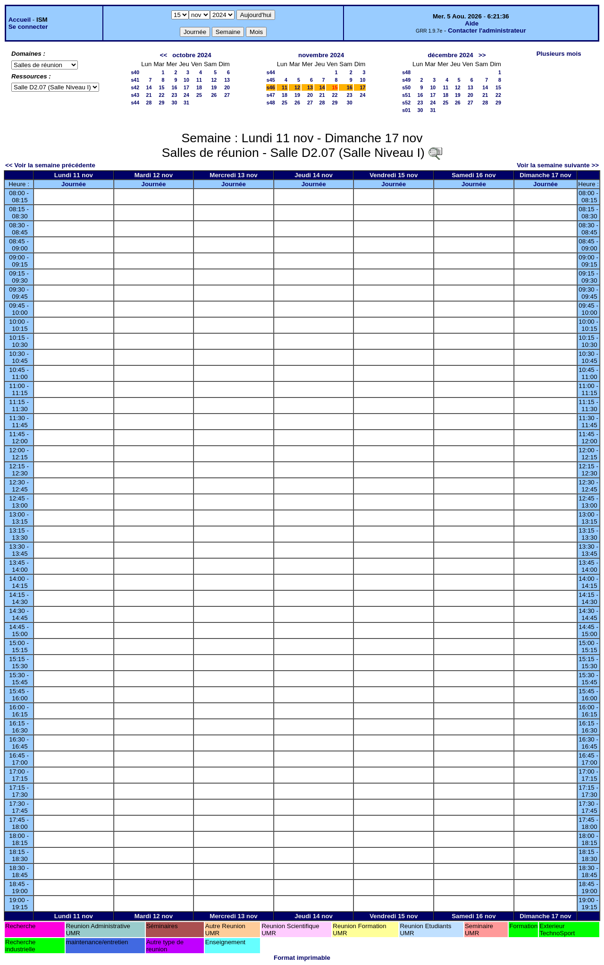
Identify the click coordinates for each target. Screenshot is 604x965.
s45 (271, 80)
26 (214, 95)
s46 (271, 87)
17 (186, 87)
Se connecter (28, 26)
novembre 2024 (321, 55)
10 (186, 80)
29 (162, 102)
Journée (73, 184)
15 (162, 87)
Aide (471, 23)
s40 (135, 72)
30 (174, 102)
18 (199, 87)
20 (227, 87)
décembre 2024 (450, 55)
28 (149, 102)
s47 (271, 95)
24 (186, 95)
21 (149, 95)
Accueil (19, 19)
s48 (271, 102)
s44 (135, 102)
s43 (135, 95)
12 (214, 80)
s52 (406, 102)
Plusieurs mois (559, 53)
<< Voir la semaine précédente (50, 165)
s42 (135, 87)
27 (227, 95)
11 (199, 80)
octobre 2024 (191, 55)
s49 (406, 80)
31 (186, 102)
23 (174, 95)
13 (227, 80)
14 (149, 87)
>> (482, 55)
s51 (406, 95)
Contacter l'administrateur (487, 30)
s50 (406, 87)
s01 (406, 110)
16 (174, 87)
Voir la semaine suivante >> (558, 165)
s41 (135, 80)
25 (199, 95)
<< (164, 55)
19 (214, 87)
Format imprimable (302, 957)
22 (162, 95)
